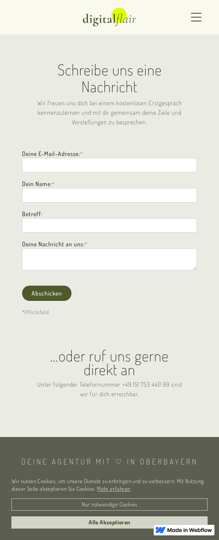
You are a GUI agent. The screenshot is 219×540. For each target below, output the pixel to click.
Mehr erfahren (113, 488)
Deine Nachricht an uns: (53, 244)
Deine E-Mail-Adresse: (51, 154)
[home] (109, 17)
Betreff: (32, 214)
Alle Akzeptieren (109, 522)
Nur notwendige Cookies (110, 504)
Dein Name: (37, 184)
